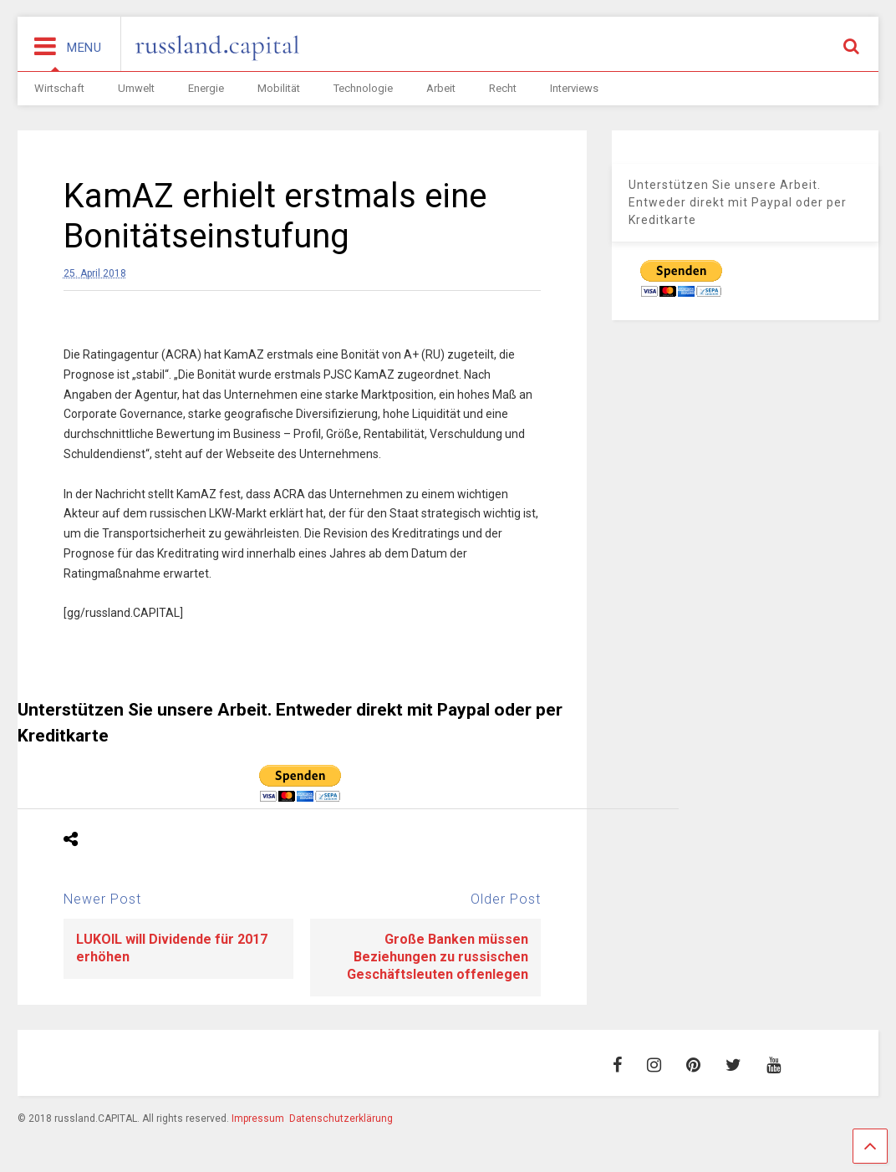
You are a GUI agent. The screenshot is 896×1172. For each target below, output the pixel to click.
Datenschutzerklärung (341, 1118)
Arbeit (441, 88)
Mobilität (278, 88)
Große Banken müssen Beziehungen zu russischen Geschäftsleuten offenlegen (437, 956)
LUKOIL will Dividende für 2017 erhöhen (171, 948)
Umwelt (136, 88)
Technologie (363, 88)
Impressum (258, 1118)
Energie (206, 88)
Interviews (574, 88)
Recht (503, 88)
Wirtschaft (59, 88)
